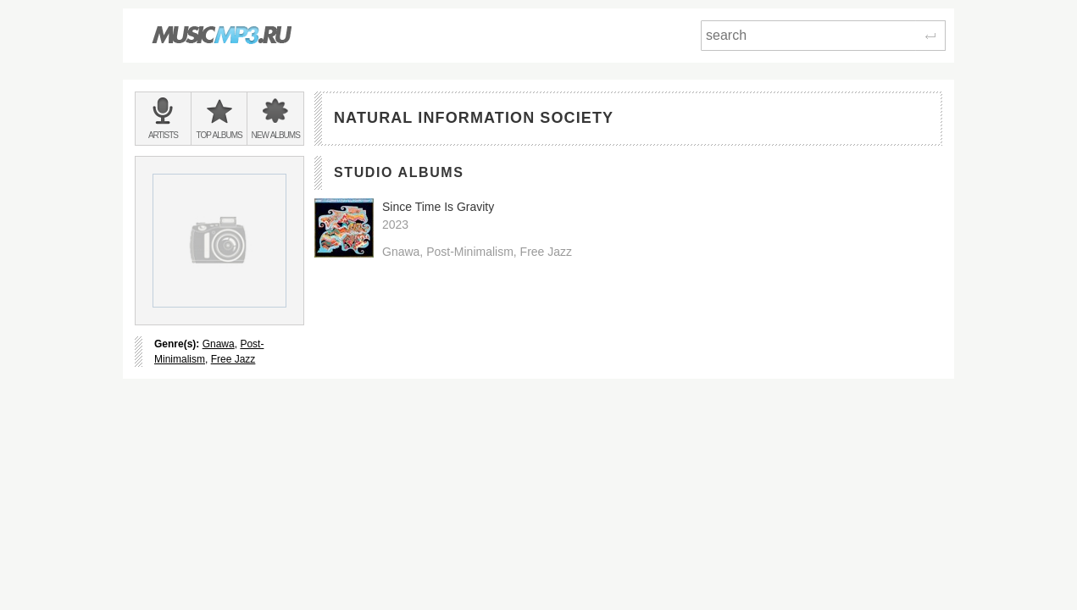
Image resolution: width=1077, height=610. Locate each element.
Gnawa (219, 344)
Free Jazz (233, 359)
